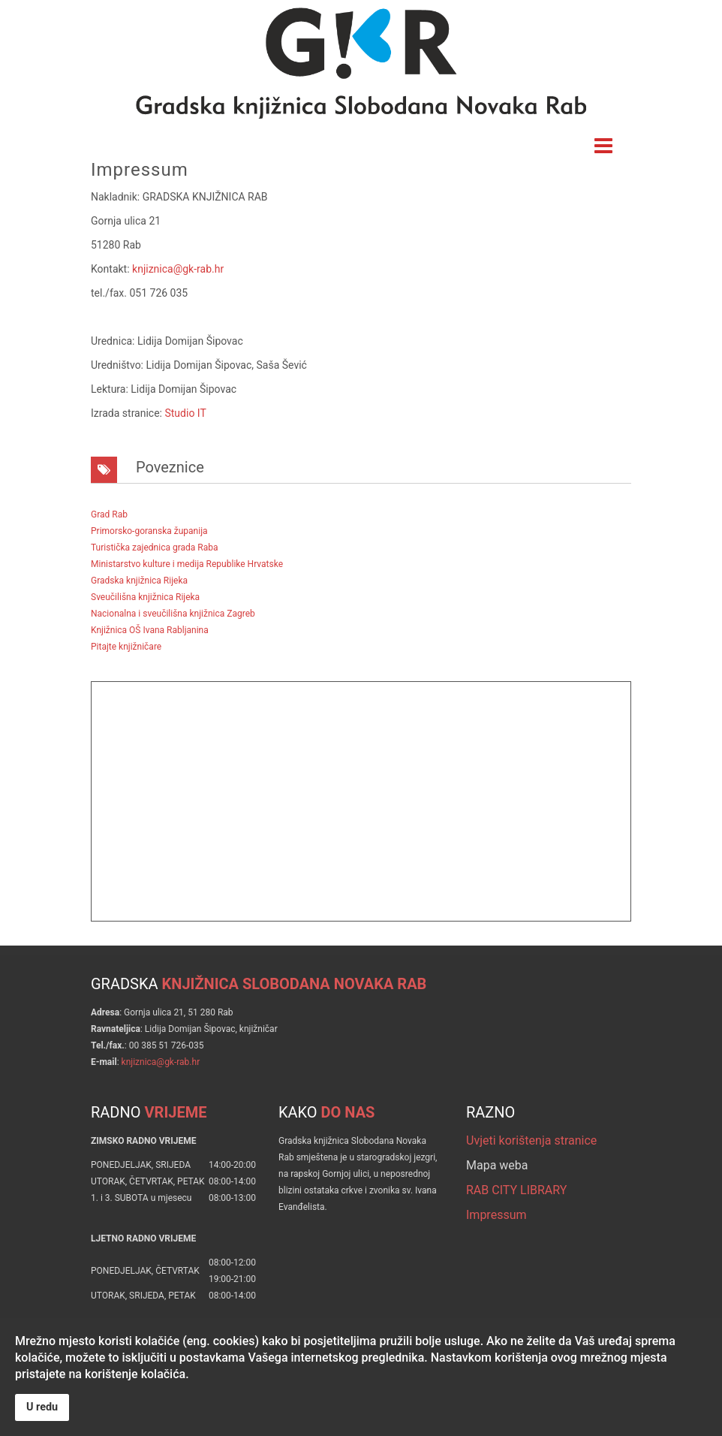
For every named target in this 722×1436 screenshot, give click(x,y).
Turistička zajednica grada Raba (154, 547)
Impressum (496, 1215)
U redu (42, 1407)
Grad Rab (109, 514)
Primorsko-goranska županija (149, 531)
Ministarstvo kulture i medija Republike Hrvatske (187, 564)
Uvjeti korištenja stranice (531, 1140)
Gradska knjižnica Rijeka (139, 580)
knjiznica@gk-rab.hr (178, 269)
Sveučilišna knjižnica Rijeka (145, 597)
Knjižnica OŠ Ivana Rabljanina (150, 630)
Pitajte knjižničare (126, 646)
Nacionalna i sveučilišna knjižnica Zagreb (173, 613)
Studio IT (185, 413)
